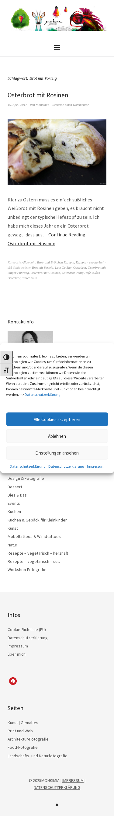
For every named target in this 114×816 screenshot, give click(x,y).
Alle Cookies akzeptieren (57, 419)
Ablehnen (57, 436)
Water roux (29, 278)
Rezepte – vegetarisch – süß (34, 561)
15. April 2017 (17, 104)
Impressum (96, 466)
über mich (17, 654)
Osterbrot (79, 267)
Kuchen (14, 511)
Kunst (13, 528)
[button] (13, 681)
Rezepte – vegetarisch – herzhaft (38, 553)
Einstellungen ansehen (57, 452)
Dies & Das (17, 495)
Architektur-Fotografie (28, 739)
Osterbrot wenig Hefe (76, 272)
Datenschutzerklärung (42, 394)
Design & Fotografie (26, 478)
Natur (12, 545)
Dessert (15, 487)
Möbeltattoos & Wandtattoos (34, 536)
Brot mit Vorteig (42, 267)
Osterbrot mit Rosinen (38, 95)
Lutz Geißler (63, 267)
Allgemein (29, 262)
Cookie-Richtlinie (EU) (27, 629)
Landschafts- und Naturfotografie (37, 755)
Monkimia (43, 104)
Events (14, 503)
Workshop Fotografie (27, 569)
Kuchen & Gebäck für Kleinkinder (37, 520)
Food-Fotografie (23, 747)
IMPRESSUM (73, 780)
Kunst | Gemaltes (23, 722)
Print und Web (20, 731)
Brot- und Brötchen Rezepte (55, 262)
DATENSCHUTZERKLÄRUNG (57, 787)
